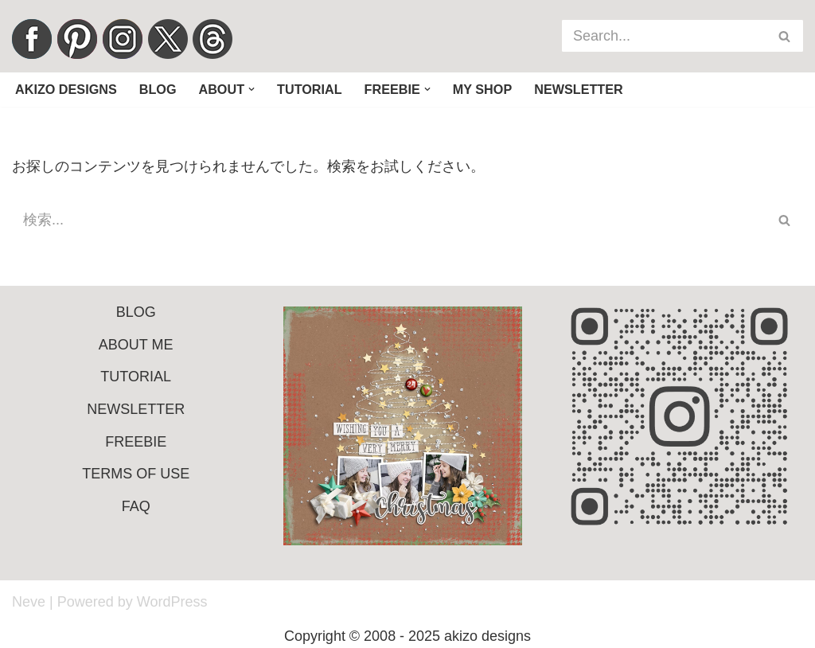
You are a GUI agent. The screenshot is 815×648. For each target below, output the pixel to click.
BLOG (136, 312)
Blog (158, 89)
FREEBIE (135, 442)
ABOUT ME (136, 345)
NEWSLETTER (136, 409)
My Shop (482, 89)
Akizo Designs (66, 89)
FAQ (136, 506)
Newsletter (578, 89)
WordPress (172, 602)
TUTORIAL (135, 377)
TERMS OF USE (135, 474)
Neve (28, 602)
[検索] (664, 36)
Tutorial (309, 89)
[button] (251, 89)
